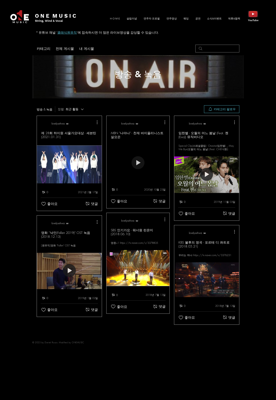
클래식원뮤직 (67, 32)
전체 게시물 (65, 48)
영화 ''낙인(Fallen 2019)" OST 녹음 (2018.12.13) (65, 235)
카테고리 (43, 48)
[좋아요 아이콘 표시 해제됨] (43, 203)
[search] (217, 48)
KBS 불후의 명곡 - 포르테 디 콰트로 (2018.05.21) (204, 244)
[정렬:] (71, 109)
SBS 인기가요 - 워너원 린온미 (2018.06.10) (132, 232)
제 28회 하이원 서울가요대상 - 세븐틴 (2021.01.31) (68, 135)
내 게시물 (86, 48)
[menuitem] (221, 109)
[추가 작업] (94, 122)
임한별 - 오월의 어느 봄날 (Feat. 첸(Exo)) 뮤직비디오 (203, 135)
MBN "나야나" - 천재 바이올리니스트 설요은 (137, 135)
